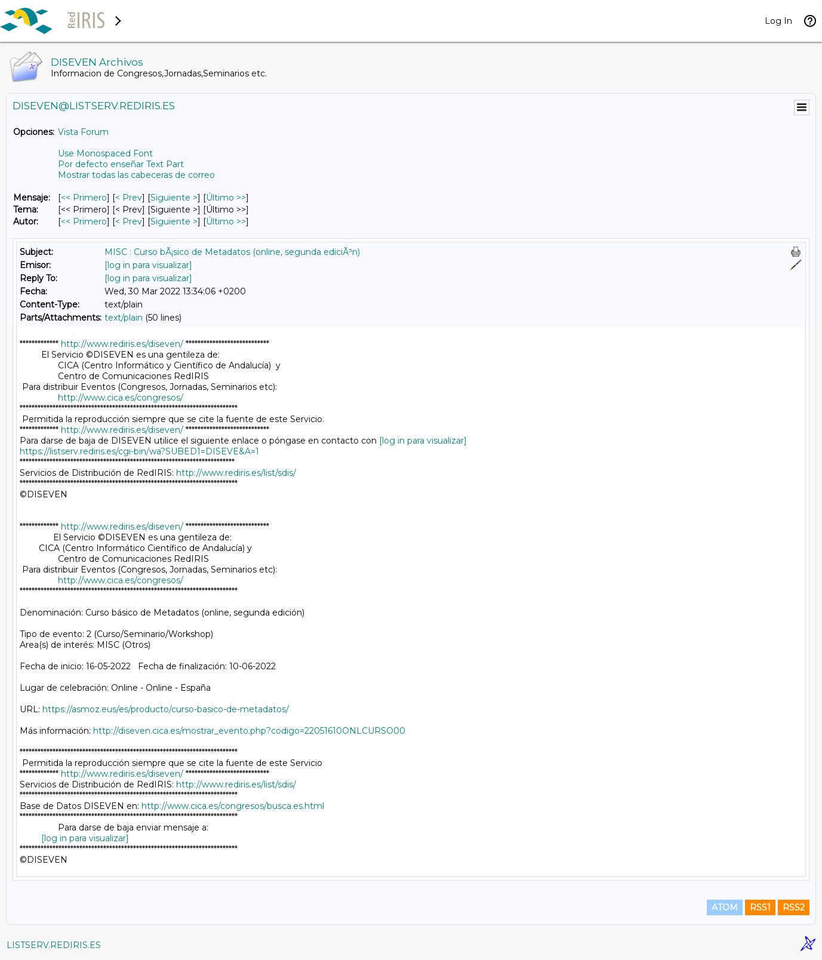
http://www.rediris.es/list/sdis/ (236, 472)
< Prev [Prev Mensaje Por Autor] (128, 221)
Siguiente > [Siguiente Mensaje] (174, 197)
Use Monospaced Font (105, 153)
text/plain (123, 317)
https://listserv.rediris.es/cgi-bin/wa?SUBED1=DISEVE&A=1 (139, 451)
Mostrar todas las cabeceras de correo (136, 175)
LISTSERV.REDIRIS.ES (54, 945)
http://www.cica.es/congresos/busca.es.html (232, 806)
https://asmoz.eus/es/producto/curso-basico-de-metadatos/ (165, 709)
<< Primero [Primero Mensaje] (84, 197)
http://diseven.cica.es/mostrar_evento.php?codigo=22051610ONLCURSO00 (249, 730)
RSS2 (794, 907)
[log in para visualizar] (148, 265)
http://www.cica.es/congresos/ (120, 397)
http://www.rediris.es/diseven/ (122, 344)
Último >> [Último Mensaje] (226, 197)
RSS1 (760, 907)
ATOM (725, 907)
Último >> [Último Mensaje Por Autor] (226, 221)
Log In (778, 21)
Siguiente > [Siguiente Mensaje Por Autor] (174, 221)
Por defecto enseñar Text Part (121, 164)
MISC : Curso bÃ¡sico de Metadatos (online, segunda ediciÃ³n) (232, 252)
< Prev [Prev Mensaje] (128, 197)
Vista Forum (83, 132)
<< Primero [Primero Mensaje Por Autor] (84, 221)
